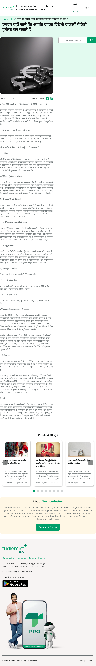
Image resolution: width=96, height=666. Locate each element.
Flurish (41, 558)
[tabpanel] (16, 463)
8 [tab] (62, 491)
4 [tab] (46, 491)
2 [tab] (38, 491)
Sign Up (75, 11)
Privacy (83, 661)
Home (5, 19)
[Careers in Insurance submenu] (35, 9)
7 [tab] (58, 491)
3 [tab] (42, 491)
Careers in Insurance (25, 10)
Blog (12, 19)
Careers (32, 558)
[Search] (91, 40)
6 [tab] (54, 491)
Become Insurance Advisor (27, 6)
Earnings (50, 6)
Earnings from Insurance (14, 558)
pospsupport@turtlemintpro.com (18, 572)
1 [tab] (34, 491)
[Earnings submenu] (55, 5)
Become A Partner (48, 527)
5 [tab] (50, 491)
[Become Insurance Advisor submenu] (40, 5)
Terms (91, 661)
